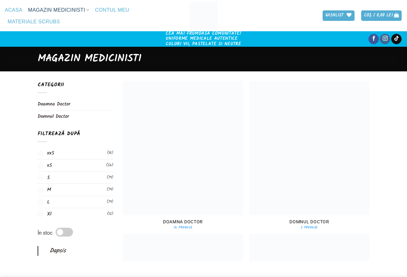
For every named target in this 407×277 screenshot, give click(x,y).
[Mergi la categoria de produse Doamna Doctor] (183, 171)
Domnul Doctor (53, 116)
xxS (50, 153)
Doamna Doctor (54, 104)
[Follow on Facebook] (373, 39)
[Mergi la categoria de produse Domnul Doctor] (309, 171)
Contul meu (112, 10)
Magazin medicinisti (58, 10)
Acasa (13, 10)
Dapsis (58, 251)
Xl (49, 214)
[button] (381, 15)
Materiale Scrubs (34, 21)
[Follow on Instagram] (385, 39)
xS (49, 165)
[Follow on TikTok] (396, 39)
